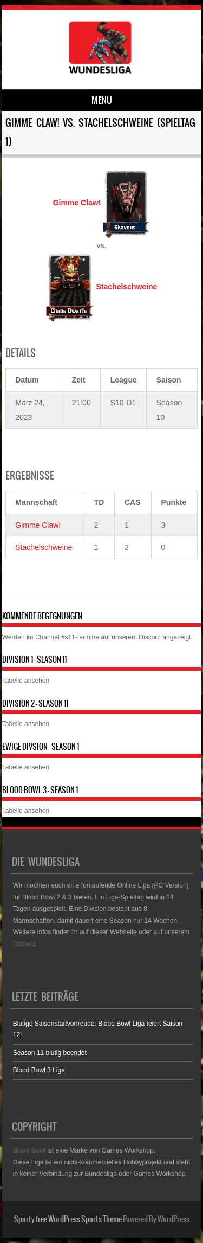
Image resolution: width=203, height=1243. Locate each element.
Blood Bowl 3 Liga (39, 1070)
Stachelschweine (43, 547)
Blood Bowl (29, 1150)
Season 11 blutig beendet (50, 1053)
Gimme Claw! (38, 525)
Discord (150, 637)
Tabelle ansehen (25, 680)
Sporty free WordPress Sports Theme (68, 1219)
